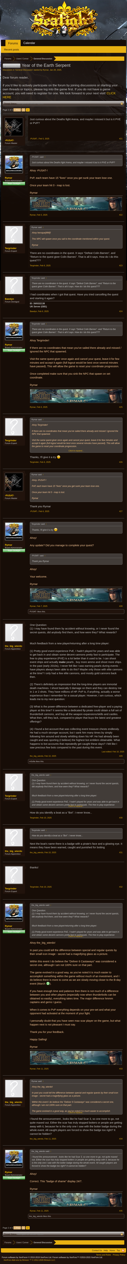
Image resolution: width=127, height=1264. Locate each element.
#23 (120, 265)
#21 (120, 139)
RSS (123, 1250)
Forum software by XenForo (27, 1257)
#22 (120, 215)
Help (106, 1250)
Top (118, 1250)
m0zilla (32, 761)
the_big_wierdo (13, 646)
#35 (120, 1211)
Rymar (46, 70)
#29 (120, 756)
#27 (120, 511)
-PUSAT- (9, 140)
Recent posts (11, 49)
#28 (120, 606)
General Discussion (24, 70)
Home (112, 1250)
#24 (120, 311)
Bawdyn (9, 299)
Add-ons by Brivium (30, 1260)
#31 (120, 852)
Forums (13, 43)
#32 (120, 887)
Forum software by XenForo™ (77, 1257)
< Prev (17, 110)
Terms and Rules (103, 1255)
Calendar (29, 43)
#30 (120, 818)
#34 (120, 1139)
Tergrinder (10, 248)
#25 (120, 407)
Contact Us (97, 1250)
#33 (120, 1069)
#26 (120, 462)
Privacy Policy (119, 1255)
